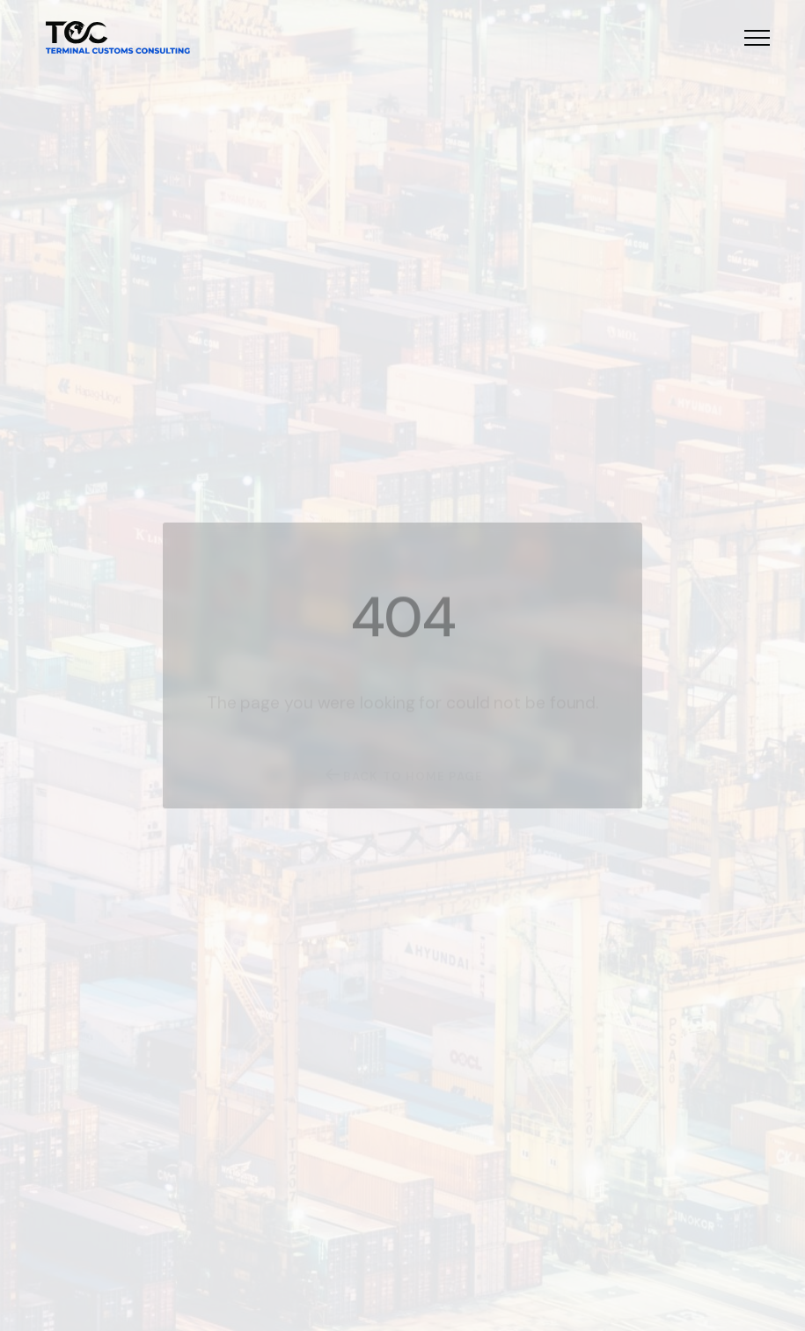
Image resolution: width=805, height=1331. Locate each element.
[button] (757, 37)
